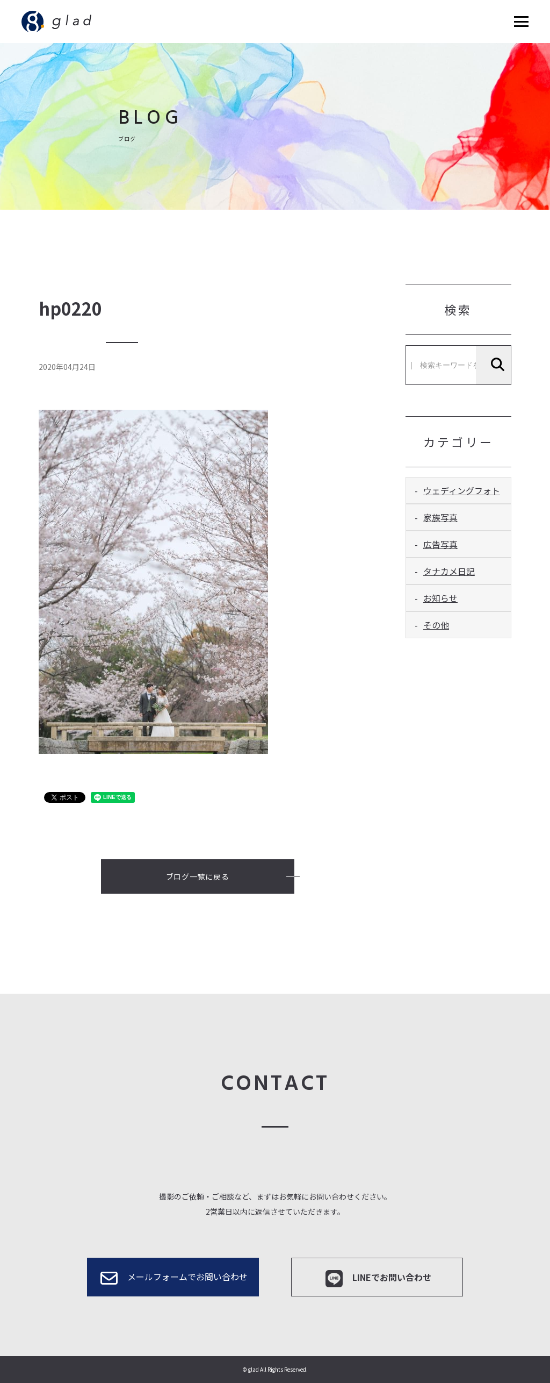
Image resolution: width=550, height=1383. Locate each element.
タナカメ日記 (449, 571)
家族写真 (440, 517)
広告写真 (440, 544)
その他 (436, 624)
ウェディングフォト (461, 490)
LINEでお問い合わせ (377, 1278)
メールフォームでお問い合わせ (173, 1278)
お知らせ (440, 597)
